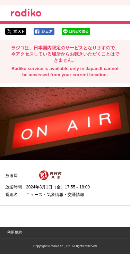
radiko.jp (26, 14)
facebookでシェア (44, 31)
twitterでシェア (15, 31)
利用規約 (14, 232)
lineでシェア (76, 31)
